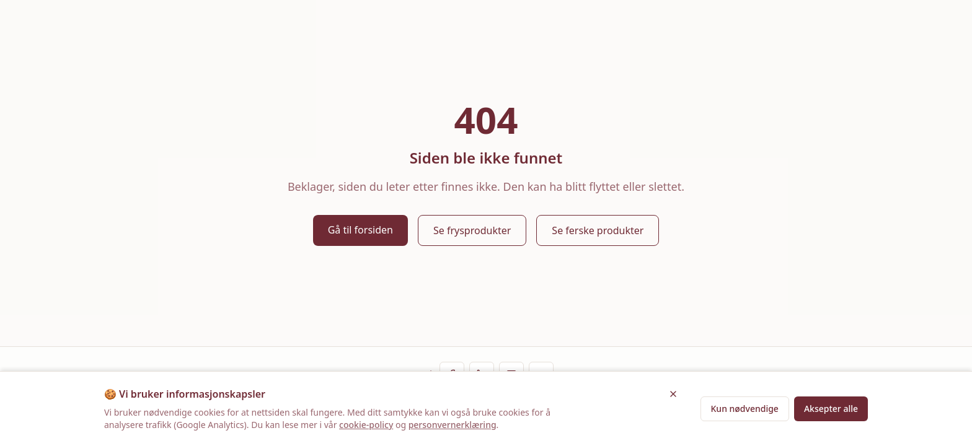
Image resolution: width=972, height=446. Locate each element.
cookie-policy (366, 425)
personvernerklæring (453, 425)
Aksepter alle (831, 408)
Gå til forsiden (360, 230)
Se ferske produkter (597, 230)
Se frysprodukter (472, 230)
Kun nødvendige (745, 408)
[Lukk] (673, 394)
